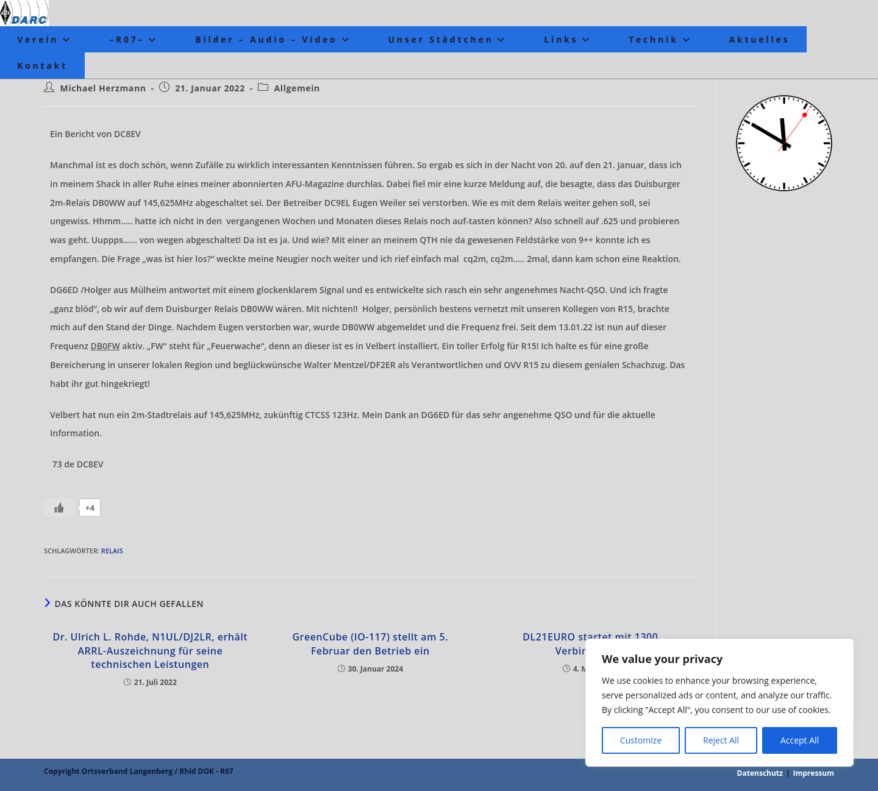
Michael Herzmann (103, 88)
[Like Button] (59, 507)
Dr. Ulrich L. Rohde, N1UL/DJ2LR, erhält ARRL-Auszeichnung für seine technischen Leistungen (150, 650)
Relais (112, 550)
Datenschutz (760, 773)
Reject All (721, 740)
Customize (641, 740)
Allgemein (297, 88)
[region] (719, 703)
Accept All (799, 740)
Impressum (814, 773)
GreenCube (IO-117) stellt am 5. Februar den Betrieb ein (370, 643)
